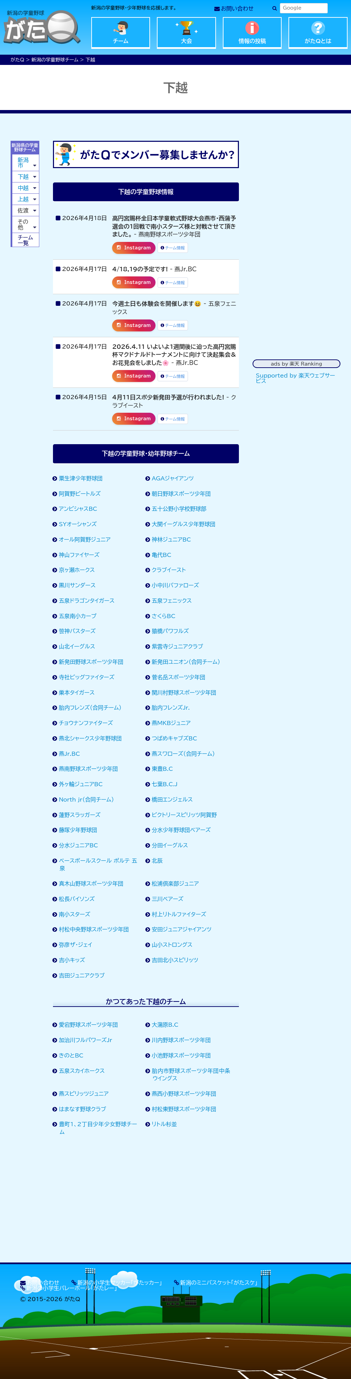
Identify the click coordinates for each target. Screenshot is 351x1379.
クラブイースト (169, 570)
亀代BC (161, 555)
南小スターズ (74, 914)
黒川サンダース (77, 585)
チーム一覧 (25, 240)
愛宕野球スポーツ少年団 (88, 1024)
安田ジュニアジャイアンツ (181, 929)
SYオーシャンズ (78, 524)
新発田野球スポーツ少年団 (91, 662)
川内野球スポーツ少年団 (181, 1040)
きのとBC (71, 1055)
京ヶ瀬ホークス (77, 570)
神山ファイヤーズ (79, 555)
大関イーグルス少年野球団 (183, 524)
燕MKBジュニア (171, 723)
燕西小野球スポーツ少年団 (184, 1093)
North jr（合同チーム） (86, 799)
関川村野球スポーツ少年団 (184, 692)
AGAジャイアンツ (173, 478)
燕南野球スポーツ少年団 (88, 769)
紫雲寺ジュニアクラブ (177, 646)
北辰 (157, 860)
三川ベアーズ (167, 899)
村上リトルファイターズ (179, 914)
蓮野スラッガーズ (79, 815)
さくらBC (163, 616)
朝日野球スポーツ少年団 (181, 493)
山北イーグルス (77, 646)
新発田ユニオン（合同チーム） (186, 662)
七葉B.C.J (164, 784)
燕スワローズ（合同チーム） (183, 753)
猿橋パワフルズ (170, 631)
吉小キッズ (72, 960)
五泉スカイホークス (82, 1071)
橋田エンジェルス (172, 799)
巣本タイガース (76, 692)
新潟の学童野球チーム (54, 59)
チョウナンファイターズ (86, 723)
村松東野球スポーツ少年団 (184, 1109)
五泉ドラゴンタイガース (86, 600)
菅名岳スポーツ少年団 (178, 677)
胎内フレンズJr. (171, 707)
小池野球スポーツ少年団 (181, 1055)
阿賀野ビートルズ (79, 493)
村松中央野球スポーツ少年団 (94, 929)
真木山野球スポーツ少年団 (91, 883)
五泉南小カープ (77, 616)
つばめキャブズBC (174, 738)
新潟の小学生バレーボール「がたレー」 (71, 1288)
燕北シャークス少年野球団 (90, 738)
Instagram (134, 247)
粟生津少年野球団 (81, 478)
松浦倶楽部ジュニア (175, 883)
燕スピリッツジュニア (83, 1093)
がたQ (17, 59)
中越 (23, 188)
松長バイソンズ (77, 899)
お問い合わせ (237, 8)
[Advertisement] (146, 1201)
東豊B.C (162, 769)
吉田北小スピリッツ (175, 960)
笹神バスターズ (77, 631)
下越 (23, 176)
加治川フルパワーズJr (85, 1040)
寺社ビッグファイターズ (86, 677)
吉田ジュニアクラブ (82, 975)
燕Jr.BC (69, 753)
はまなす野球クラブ (82, 1109)
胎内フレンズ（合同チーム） (90, 707)
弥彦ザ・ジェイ (75, 944)
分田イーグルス (170, 845)
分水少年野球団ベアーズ (181, 830)
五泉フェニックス (172, 600)
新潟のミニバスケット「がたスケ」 (218, 1282)
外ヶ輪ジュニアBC (81, 784)
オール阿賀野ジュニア (84, 539)
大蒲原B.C (165, 1024)
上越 (23, 199)
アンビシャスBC (78, 508)
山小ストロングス (172, 944)
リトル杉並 (164, 1124)
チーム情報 (173, 248)
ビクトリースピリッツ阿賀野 (184, 815)
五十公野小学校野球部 (179, 508)
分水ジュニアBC (78, 845)
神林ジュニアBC (171, 539)
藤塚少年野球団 (78, 830)
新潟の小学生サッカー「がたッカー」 (120, 1282)
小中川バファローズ (175, 585)
